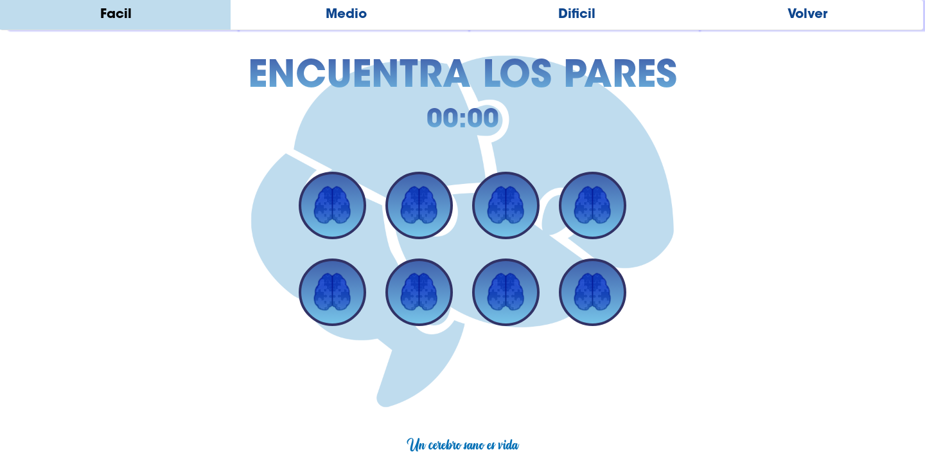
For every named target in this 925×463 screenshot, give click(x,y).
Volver (807, 14)
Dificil (576, 14)
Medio (346, 14)
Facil (116, 14)
